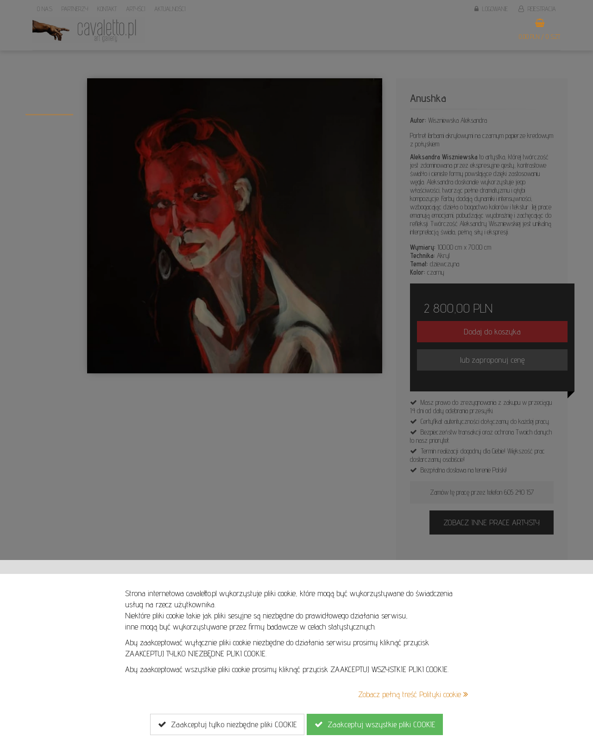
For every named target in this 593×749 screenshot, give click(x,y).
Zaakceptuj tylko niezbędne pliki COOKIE (227, 724)
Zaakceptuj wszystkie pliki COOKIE (375, 724)
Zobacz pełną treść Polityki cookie (413, 694)
